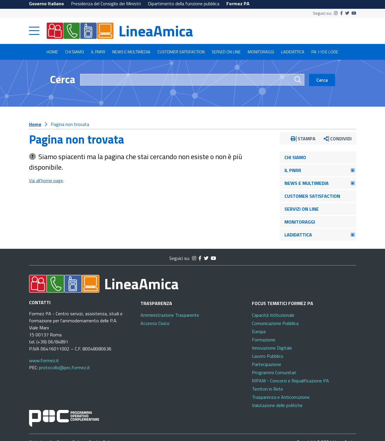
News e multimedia (131, 52)
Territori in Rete (267, 388)
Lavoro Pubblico (267, 356)
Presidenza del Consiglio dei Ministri (106, 3)
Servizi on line (226, 52)
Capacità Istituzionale (273, 315)
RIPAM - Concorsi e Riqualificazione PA (290, 380)
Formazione (263, 339)
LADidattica (292, 52)
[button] (353, 170)
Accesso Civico (154, 323)
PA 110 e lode (324, 52)
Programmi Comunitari (274, 372)
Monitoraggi (261, 52)
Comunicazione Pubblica (275, 323)
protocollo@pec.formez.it (64, 367)
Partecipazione (266, 364)
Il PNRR (98, 52)
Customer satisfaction (181, 52)
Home (52, 52)
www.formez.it (44, 360)
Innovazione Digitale (272, 347)
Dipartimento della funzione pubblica (183, 3)
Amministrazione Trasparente (169, 315)
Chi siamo (74, 52)
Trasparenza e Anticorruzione (281, 397)
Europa (259, 331)
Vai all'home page (46, 180)
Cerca (62, 79)
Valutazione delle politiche (277, 405)
